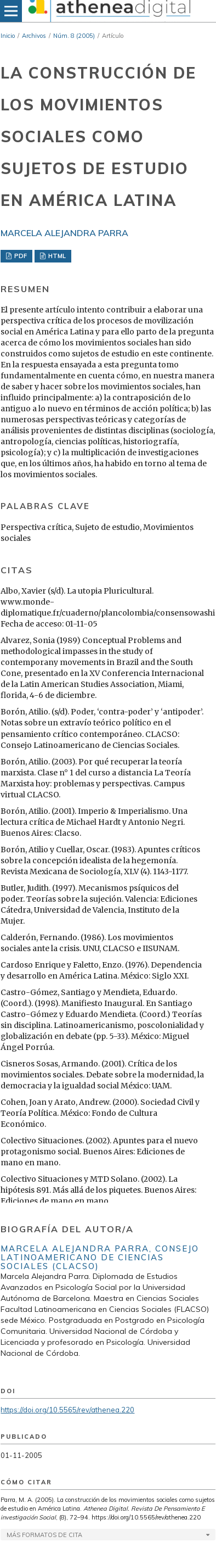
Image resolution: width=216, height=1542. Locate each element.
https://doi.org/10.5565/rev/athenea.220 (67, 1409)
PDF (20, 256)
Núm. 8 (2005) (74, 35)
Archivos (34, 35)
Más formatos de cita (44, 1535)
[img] (108, 11)
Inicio (8, 35)
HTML (56, 256)
